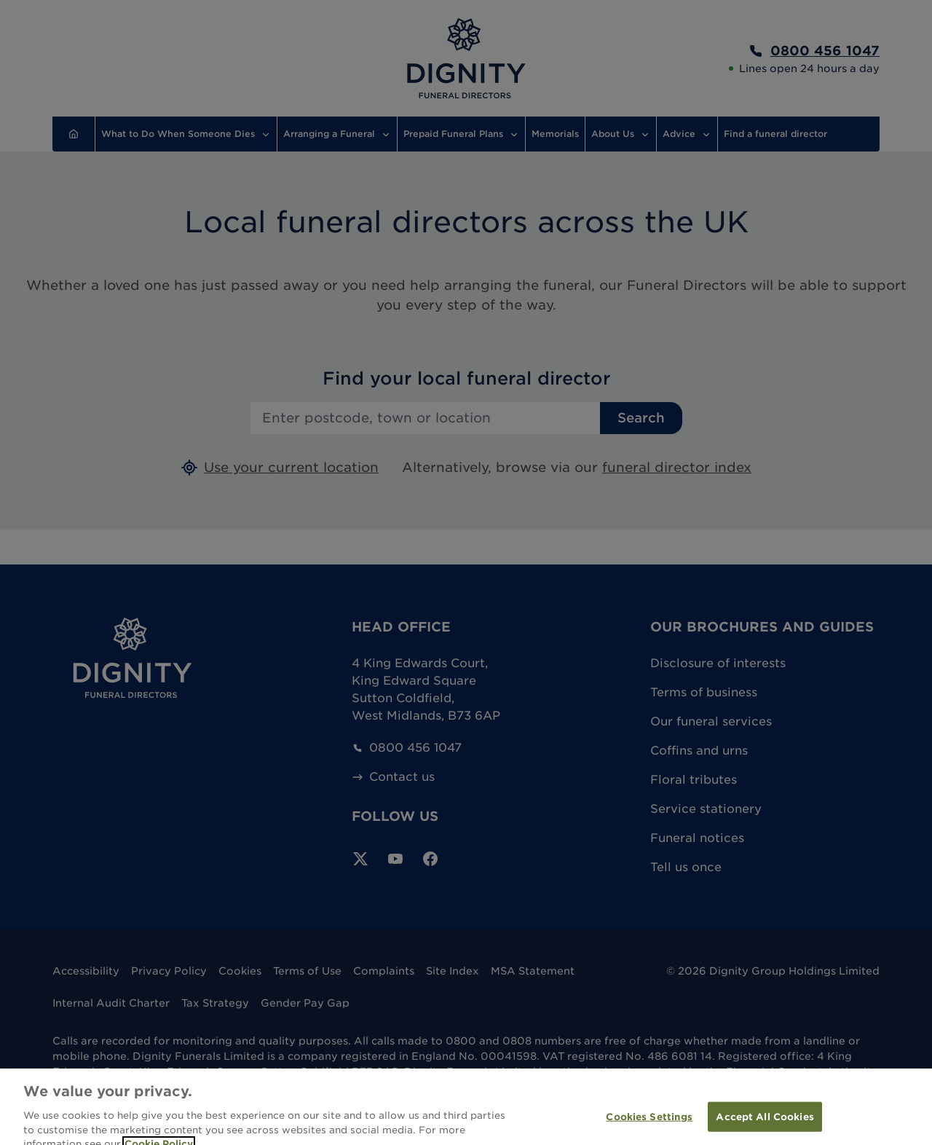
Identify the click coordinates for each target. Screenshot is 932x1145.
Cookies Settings (649, 1126)
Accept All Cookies (764, 1126)
